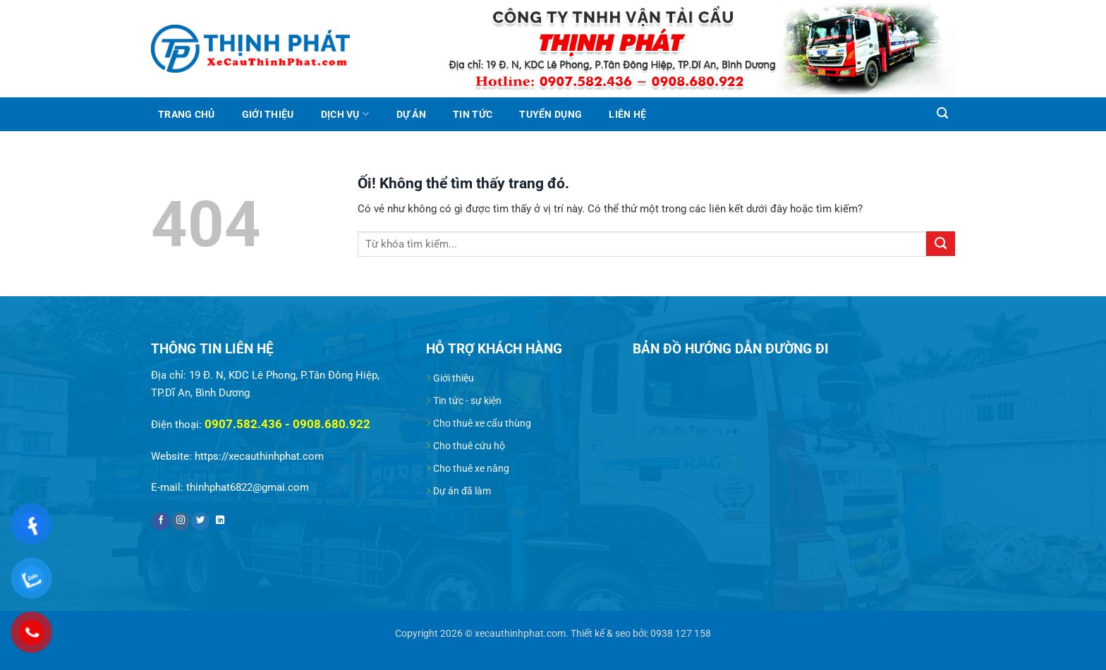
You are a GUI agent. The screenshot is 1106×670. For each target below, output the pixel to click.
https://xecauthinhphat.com (259, 456)
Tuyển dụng (550, 114)
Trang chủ (186, 114)
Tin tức (472, 114)
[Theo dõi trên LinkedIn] (220, 521)
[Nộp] (940, 243)
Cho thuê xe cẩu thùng (482, 423)
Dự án (411, 114)
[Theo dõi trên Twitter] (200, 521)
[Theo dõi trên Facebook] (161, 521)
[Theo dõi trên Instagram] (180, 521)
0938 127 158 (680, 633)
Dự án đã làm (462, 491)
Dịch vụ (345, 114)
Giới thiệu (268, 114)
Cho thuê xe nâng (471, 468)
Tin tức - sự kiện (467, 400)
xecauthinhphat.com (520, 633)
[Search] (942, 113)
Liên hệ (627, 114)
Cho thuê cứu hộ (469, 445)
